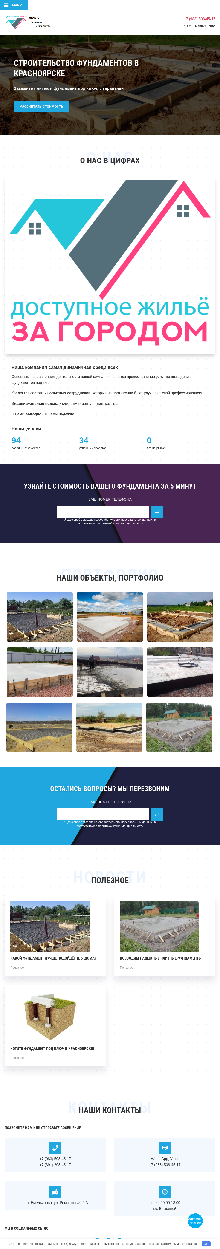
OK (206, 1243)
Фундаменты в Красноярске (39, 22)
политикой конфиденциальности (121, 523)
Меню (17, 5)
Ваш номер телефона (110, 499)
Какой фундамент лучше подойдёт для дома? (53, 958)
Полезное (17, 967)
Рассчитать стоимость (41, 106)
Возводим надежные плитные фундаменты (161, 958)
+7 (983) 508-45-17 (199, 19)
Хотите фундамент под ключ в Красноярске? (52, 1048)
